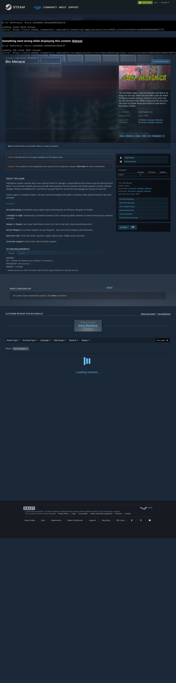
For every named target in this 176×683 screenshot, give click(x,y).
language (164, 2)
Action (122, 139)
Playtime (72, 343)
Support (92, 665)
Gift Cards (120, 665)
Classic (137, 139)
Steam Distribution (75, 665)
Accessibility (83, 658)
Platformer (129, 139)
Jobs (43, 665)
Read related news (126, 214)
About (62, 7)
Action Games (20, 61)
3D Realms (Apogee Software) (150, 123)
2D (149, 139)
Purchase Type (29, 343)
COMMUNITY (50, 7)
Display (85, 343)
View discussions (125, 217)
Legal (73, 658)
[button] (15, 352)
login (156, 2)
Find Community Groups (128, 221)
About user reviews (148, 317)
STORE (37, 7)
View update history (127, 210)
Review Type (12, 343)
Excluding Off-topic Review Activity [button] (47, 352)
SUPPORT (73, 7)
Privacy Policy (63, 658)
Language (44, 343)
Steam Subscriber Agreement (101, 658)
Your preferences (164, 317)
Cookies (128, 658)
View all (109, 291)
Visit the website (126, 202)
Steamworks (56, 665)
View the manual (127, 206)
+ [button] (163, 139)
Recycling (106, 665)
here (54, 299)
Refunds (119, 658)
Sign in (10, 149)
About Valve (30, 665)
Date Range (59, 343)
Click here (81, 170)
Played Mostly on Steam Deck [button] (88, 352)
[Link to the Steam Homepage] (18, 9)
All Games (9, 61)
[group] (88, 352)
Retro (144, 139)
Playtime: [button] (68, 352)
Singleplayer (157, 139)
